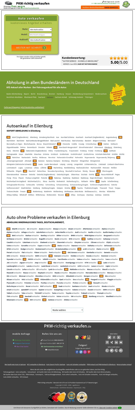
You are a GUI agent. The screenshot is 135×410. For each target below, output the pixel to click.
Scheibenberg (113, 181)
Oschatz (84, 174)
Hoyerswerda (90, 157)
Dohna (22, 147)
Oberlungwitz (107, 171)
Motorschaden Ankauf (124, 364)
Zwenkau (89, 195)
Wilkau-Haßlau (12, 195)
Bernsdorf (111, 140)
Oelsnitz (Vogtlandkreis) (46, 174)
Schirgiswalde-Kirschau (16, 185)
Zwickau (98, 195)
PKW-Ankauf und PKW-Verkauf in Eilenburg (101, 364)
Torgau (117, 188)
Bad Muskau (66, 140)
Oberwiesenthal (13, 174)
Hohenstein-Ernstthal (65, 157)
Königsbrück (95, 161)
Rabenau (57, 178)
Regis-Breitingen (96, 178)
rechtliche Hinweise (66, 388)
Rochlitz (52, 181)
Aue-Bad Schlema (67, 137)
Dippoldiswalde (13, 147)
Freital (90, 151)
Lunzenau (28, 167)
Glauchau (37, 154)
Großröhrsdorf (76, 154)
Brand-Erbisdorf (49, 144)
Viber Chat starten (22, 346)
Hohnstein (79, 157)
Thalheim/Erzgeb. (91, 188)
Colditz (74, 144)
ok (119, 408)
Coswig (81, 144)
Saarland (41, 97)
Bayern (26, 94)
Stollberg (36, 188)
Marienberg (58, 167)
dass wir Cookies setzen (108, 407)
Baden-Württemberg (14, 94)
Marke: (25, 29)
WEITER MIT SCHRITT (31, 48)
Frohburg (98, 151)
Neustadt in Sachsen (73, 171)
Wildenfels (111, 191)
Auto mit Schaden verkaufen (76, 364)
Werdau (102, 191)
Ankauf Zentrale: (48, 340)
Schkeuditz (30, 185)
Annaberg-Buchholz (46, 137)
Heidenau (43, 157)
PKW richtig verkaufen (32, 3)
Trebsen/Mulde (12, 191)
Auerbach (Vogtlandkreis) (94, 137)
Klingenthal (84, 161)
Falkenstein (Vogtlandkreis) (36, 151)
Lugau (20, 167)
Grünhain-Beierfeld (102, 154)
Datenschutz (54, 388)
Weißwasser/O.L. (91, 191)
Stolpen (60, 188)
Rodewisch (61, 181)
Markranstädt (96, 167)
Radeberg (66, 178)
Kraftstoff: (24, 39)
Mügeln (19, 171)
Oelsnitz (32, 174)
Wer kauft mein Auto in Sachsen (15, 364)
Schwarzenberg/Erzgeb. (79, 185)
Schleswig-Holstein (76, 97)
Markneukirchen (82, 167)
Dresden (41, 147)
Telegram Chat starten (22, 343)
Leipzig (62, 164)
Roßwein (84, 181)
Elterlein (16, 151)
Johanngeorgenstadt (15, 161)
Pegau (117, 174)
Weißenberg (58, 191)
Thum (111, 188)
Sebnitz (114, 185)
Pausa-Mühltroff (107, 174)
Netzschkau (41, 171)
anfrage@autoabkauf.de (31, 8)
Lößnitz (43, 167)
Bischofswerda (29, 144)
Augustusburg (111, 137)
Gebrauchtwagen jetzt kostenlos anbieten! (24, 107)
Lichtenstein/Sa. (90, 164)
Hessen (68, 94)
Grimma (46, 154)
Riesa (45, 181)
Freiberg (83, 151)
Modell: (24, 34)
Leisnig (69, 164)
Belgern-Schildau (99, 140)
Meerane (106, 167)
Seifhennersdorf (13, 188)
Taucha (80, 188)
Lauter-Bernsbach (51, 164)
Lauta (40, 164)
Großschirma (89, 154)
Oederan (24, 174)
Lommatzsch (11, 167)
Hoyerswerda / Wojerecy (105, 157)
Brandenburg (42, 94)
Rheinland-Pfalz (30, 97)
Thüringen (89, 97)
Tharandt (103, 188)
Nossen (92, 171)
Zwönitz (106, 195)
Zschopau (81, 195)
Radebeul (75, 178)
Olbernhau (75, 174)
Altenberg (34, 137)
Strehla (67, 188)
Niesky (85, 171)
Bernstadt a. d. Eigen (14, 144)
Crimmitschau (91, 144)
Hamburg (60, 94)
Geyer (21, 154)
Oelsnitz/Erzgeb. (63, 174)
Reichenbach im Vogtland (16, 181)
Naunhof (32, 171)
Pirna (15, 178)
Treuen (23, 191)
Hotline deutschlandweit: (100, 7)
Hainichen (16, 157)
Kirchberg (65, 161)
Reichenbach (109, 178)
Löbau (36, 167)
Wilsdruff (23, 195)
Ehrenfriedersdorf (86, 147)
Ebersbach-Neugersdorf (68, 147)
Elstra (9, 151)
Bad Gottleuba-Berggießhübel (37, 140)
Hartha (34, 157)
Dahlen (106, 144)
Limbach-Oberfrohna (115, 164)
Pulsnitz (44, 178)
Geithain (112, 151)
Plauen (21, 178)
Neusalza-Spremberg (56, 171)
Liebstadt (102, 164)
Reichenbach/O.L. (34, 181)
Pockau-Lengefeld (32, 178)
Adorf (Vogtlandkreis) (20, 137)
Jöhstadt (28, 161)
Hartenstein (26, 157)
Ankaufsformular (53, 350)
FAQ (84, 388)
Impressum (77, 388)
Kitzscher (74, 161)
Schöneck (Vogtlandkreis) (100, 185)
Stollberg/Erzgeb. (48, 188)
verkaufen (18, 229)
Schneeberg (50, 185)
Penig (9, 178)
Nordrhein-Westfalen (14, 97)
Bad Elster (20, 140)
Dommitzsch (32, 147)
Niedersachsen (101, 94)
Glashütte (28, 154)
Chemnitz (66, 144)
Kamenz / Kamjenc (53, 161)
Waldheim (48, 191)
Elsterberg (118, 147)
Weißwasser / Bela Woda (73, 191)
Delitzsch (114, 144)
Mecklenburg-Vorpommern (83, 94)
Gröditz (115, 154)
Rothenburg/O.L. (73, 181)
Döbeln (49, 147)
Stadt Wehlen (26, 188)
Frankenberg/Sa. (61, 151)
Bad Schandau (77, 140)
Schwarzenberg (62, 185)
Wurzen (61, 195)
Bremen (52, 94)
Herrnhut (51, 157)
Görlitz (121, 154)
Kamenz (41, 161)
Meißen (114, 167)
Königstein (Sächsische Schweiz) (19, 164)
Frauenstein (73, 151)
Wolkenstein (51, 195)
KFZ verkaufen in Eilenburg (36, 364)
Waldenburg (37, 191)
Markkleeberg (69, 167)
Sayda (103, 181)
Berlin (33, 94)
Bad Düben (11, 140)
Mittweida (10, 171)
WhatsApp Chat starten (22, 340)
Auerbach (79, 137)
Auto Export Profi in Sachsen (55, 364)
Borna (39, 144)
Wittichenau (40, 195)
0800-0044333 (58, 340)
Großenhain (64, 154)
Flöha (50, 151)
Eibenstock (98, 147)
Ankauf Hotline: (47, 343)
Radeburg (84, 178)
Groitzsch (54, 154)
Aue (57, 137)
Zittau (73, 195)
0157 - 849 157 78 (19, 6)
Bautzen (88, 140)
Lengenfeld (78, 164)
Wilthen (31, 195)
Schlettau (40, 185)
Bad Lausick (55, 140)
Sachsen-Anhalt (61, 97)
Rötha (92, 181)
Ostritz (91, 174)
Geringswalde (12, 154)
